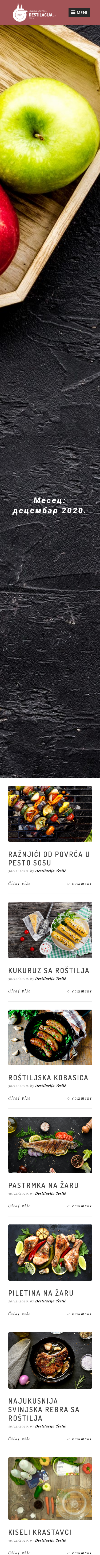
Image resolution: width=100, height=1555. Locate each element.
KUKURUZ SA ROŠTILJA (49, 970)
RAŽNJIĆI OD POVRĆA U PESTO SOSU (49, 858)
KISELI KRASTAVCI (40, 1532)
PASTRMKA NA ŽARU (43, 1185)
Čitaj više (19, 883)
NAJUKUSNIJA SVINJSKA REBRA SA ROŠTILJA (44, 1409)
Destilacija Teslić (50, 870)
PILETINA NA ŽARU (41, 1292)
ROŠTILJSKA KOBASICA (48, 1077)
